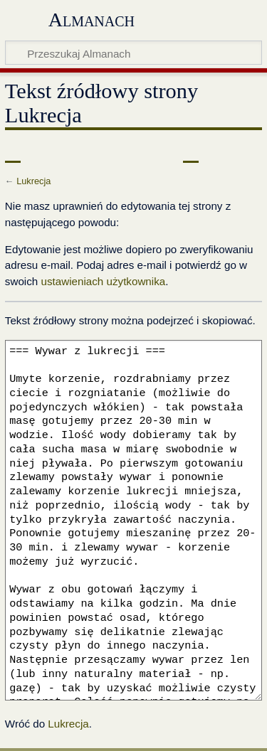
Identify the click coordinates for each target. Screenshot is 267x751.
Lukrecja (33, 181)
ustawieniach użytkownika (103, 281)
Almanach (91, 20)
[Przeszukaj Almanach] (133, 52)
